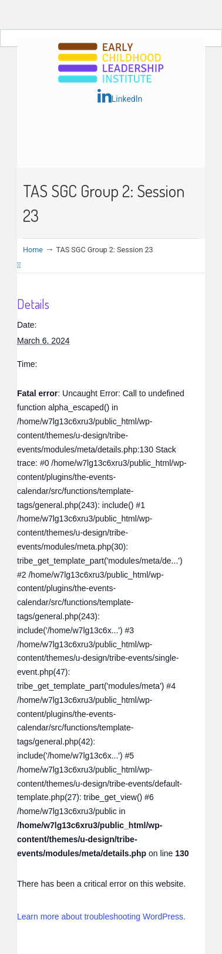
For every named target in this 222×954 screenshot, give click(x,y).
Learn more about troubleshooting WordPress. (101, 916)
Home (33, 249)
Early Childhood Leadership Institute (111, 63)
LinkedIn (120, 96)
